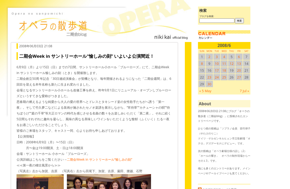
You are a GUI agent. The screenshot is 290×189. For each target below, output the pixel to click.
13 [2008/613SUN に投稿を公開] (239, 63)
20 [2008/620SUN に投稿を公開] (239, 70)
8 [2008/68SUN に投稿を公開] (202, 63)
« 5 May (205, 90)
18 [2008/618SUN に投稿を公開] (224, 70)
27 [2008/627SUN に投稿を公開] (239, 77)
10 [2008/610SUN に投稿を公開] (217, 63)
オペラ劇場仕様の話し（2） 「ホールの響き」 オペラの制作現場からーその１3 (224, 155)
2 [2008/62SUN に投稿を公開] (209, 56)
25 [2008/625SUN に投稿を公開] (224, 77)
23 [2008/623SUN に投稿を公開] (209, 77)
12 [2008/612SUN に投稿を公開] (232, 63)
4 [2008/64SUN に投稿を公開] (224, 56)
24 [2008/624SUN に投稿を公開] (217, 77)
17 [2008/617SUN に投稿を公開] (217, 70)
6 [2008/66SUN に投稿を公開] (239, 56)
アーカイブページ (218, 173)
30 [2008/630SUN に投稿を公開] (209, 84)
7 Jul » (244, 90)
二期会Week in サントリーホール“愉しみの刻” (99, 159)
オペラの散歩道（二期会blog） (99, 25)
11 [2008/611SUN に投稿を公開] (224, 63)
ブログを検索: (206, 16)
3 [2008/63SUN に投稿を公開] (217, 56)
